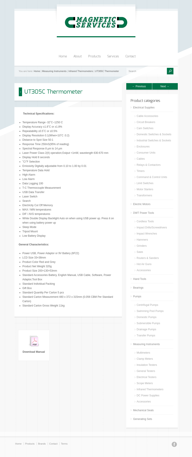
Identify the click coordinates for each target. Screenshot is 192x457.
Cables (141, 158)
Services (113, 56)
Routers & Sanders (148, 258)
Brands (42, 443)
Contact (130, 56)
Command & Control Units (152, 177)
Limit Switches (145, 183)
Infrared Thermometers (80, 71)
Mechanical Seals (143, 410)
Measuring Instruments (54, 71)
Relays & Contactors (149, 164)
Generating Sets (142, 419)
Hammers (142, 239)
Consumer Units (146, 152)
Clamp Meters (145, 358)
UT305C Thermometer (107, 71)
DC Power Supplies (148, 395)
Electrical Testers (146, 377)
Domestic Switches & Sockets (154, 134)
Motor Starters (145, 189)
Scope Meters (145, 383)
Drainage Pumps (146, 329)
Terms (64, 443)
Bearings (138, 287)
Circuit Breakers (146, 122)
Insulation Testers (147, 364)
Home (63, 56)
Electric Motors (141, 204)
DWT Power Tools (143, 212)
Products (94, 56)
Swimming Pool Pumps (150, 311)
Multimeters (143, 352)
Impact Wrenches (147, 233)
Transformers (144, 195)
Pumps (137, 296)
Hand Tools (139, 279)
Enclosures (143, 146)
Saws (140, 251)
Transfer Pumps (146, 335)
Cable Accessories (147, 116)
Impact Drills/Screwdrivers (152, 227)
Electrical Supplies (144, 107)
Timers (141, 171)
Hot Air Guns (144, 264)
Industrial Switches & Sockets (154, 140)
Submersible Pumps (148, 323)
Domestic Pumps (147, 317)
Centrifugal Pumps (147, 304)
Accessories (144, 270)
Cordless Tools (145, 221)
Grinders (142, 245)
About (77, 56)
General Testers (146, 371)
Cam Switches (145, 128)
